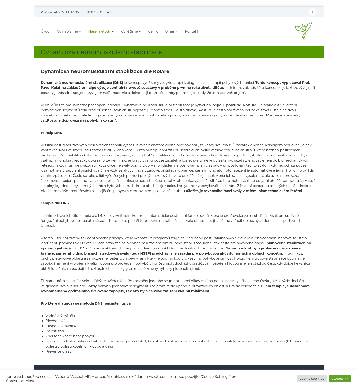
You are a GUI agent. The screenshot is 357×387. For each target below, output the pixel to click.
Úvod (45, 31)
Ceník (153, 31)
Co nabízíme (67, 31)
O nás (170, 31)
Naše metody (99, 31)
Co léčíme (129, 31)
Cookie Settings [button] (311, 378)
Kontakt (191, 31)
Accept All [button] (340, 378)
